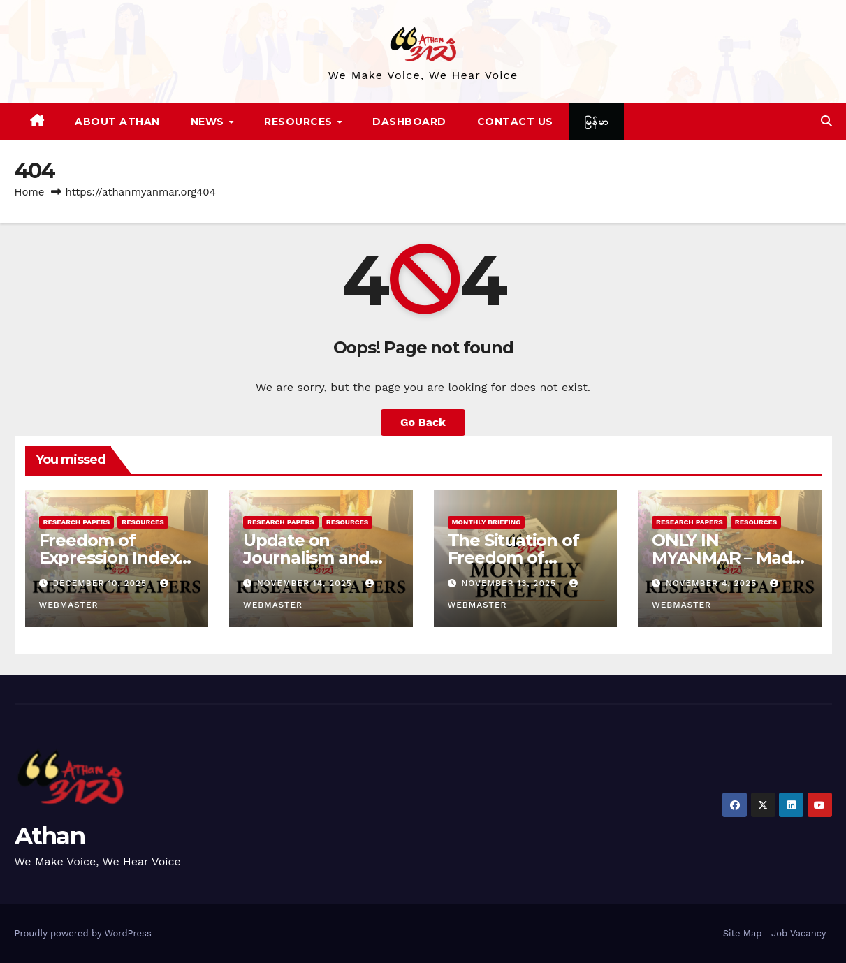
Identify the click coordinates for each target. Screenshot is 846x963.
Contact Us (515, 121)
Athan (50, 836)
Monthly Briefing (486, 522)
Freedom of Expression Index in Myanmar (109, 557)
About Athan (117, 121)
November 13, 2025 (510, 583)
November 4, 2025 (713, 583)
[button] (826, 121)
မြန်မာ (596, 121)
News (209, 121)
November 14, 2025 (306, 583)
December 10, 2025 (101, 583)
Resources (299, 121)
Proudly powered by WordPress (83, 933)
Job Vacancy (798, 933)
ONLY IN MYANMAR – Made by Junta (727, 557)
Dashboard (409, 121)
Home (30, 192)
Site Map (742, 933)
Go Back (423, 422)
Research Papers (76, 522)
